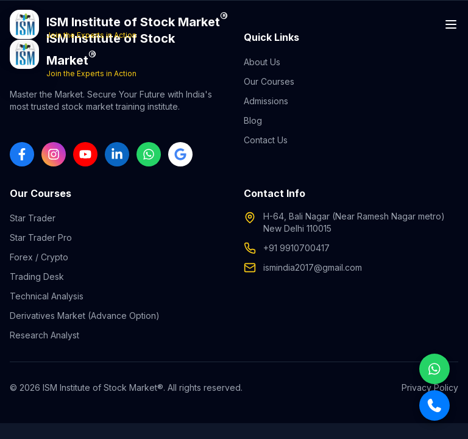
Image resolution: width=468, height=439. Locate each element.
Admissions (266, 101)
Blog (253, 120)
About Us (262, 62)
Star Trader (32, 218)
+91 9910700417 (296, 248)
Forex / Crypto (39, 257)
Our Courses (269, 81)
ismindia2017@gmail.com (312, 267)
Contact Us (266, 140)
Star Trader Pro (41, 237)
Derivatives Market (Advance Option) (85, 315)
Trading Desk (37, 276)
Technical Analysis (46, 296)
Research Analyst (44, 335)
